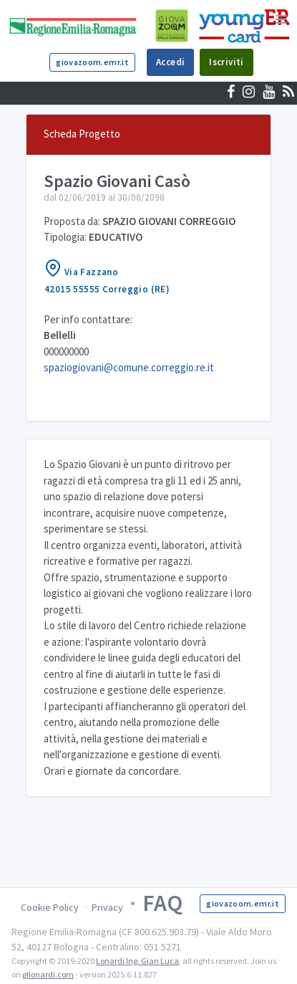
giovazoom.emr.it (92, 62)
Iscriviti (226, 62)
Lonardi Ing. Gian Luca (137, 960)
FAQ (162, 903)
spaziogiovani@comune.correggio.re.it (129, 367)
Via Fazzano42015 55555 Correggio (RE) (107, 277)
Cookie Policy (50, 907)
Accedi (170, 62)
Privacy (107, 907)
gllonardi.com (48, 974)
